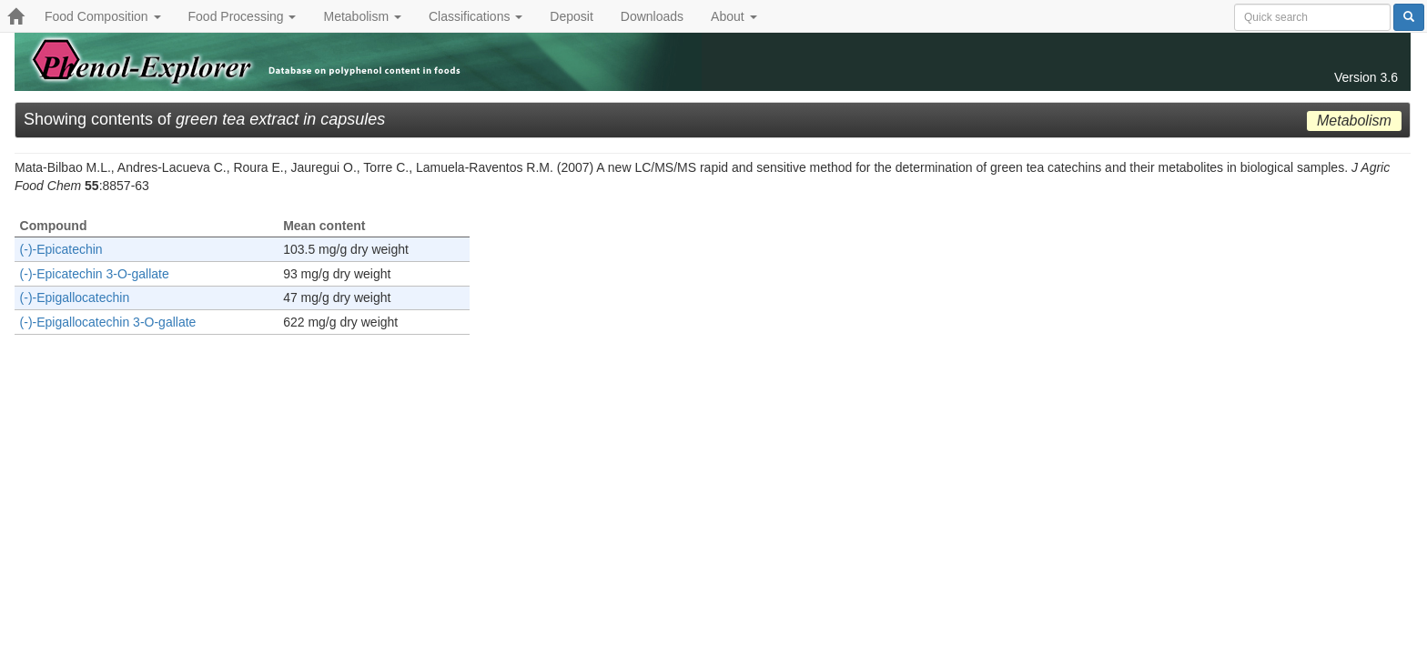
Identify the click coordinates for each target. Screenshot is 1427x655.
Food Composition (103, 16)
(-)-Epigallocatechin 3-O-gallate (108, 322)
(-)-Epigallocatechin (75, 297)
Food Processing (242, 16)
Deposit (571, 16)
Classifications (475, 16)
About (733, 16)
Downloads (652, 16)
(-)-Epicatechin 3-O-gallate (94, 274)
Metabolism (361, 16)
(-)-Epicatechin (61, 249)
